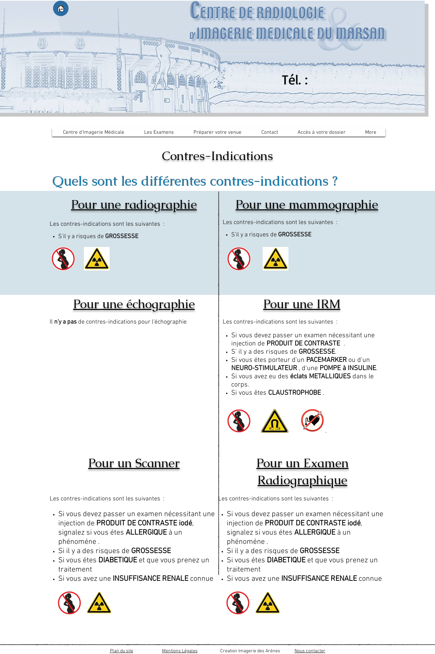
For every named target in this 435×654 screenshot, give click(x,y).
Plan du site (121, 651)
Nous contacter (310, 651)
